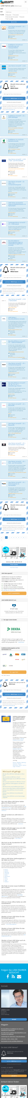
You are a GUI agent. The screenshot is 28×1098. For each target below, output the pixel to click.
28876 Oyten (12, 476)
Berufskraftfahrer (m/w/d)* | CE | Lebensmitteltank (17, 341)
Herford (24, 765)
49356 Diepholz (13, 38)
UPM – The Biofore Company (14, 149)
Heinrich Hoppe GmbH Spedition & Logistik (17, 472)
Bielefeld (19, 762)
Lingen (14, 766)
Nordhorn (18, 766)
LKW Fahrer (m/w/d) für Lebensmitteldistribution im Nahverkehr (17, 204)
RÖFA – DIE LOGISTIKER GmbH (14, 433)
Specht (9, 413)
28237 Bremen (13, 417)
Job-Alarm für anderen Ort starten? (14, 102)
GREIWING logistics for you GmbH (15, 493)
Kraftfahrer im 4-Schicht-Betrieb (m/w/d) (16, 140)
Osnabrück (15, 763)
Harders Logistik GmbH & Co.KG (15, 329)
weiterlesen (21, 642)
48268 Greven (13, 497)
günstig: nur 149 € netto (10, 590)
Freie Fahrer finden (14, 567)
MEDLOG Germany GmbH (13, 372)
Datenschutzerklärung (10, 109)
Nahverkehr (8, 14)
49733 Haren (13, 196)
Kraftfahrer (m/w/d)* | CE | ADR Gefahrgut (16, 116)
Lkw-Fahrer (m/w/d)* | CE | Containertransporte (16, 364)
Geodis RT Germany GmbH (14, 230)
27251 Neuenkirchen (14, 133)
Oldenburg (23, 762)
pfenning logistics (12, 212)
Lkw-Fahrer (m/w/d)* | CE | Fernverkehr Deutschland (16, 444)
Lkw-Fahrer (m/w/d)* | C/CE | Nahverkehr (17, 300)
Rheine (20, 765)
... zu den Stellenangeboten (10, 924)
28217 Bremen (13, 376)
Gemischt (21, 16)
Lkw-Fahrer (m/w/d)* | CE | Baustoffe (16, 27)
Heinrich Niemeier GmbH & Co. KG (15, 34)
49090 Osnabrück (13, 175)
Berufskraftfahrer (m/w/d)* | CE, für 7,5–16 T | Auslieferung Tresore (17, 384)
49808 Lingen (13, 234)
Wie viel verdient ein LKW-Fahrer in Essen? (11, 777)
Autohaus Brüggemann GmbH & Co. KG (16, 254)
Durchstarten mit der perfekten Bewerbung (12, 1041)
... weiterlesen (20, 823)
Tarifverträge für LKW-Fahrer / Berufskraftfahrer (13, 1036)
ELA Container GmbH (12, 192)
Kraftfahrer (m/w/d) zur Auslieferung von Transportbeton (15, 46)
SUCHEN (14, 22)
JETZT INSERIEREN (14, 593)
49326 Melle (12, 455)
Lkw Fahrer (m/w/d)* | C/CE (17, 66)
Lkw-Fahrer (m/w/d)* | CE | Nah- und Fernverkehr (16, 462)
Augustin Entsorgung (12, 72)
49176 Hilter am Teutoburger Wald (17, 357)
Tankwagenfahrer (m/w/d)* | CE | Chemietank (17, 223)
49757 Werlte (13, 76)
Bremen (14, 762)
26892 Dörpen (13, 153)
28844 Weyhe (13, 335)
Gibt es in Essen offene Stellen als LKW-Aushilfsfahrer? (14, 788)
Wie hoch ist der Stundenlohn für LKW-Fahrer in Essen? (14, 781)
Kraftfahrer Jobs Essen (17, 749)
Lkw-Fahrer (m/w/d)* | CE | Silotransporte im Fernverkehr (16, 483)
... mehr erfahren (18, 838)
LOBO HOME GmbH (12, 307)
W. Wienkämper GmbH (13, 451)
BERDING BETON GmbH (13, 55)
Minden (19, 763)
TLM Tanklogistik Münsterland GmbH (16, 351)
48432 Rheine (13, 260)
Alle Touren (9, 18)
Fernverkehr (16, 14)
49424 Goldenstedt (14, 59)
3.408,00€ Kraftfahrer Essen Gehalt (18, 739)
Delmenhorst (15, 765)
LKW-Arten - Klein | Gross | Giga (9, 1039)
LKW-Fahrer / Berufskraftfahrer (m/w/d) (16, 318)
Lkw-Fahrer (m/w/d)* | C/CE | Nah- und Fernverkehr (17, 160)
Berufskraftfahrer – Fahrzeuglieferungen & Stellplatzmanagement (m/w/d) (15, 243)
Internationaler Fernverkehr (11, 16)
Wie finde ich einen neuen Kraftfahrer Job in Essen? (13, 786)
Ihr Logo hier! (14, 672)
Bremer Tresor (11, 393)
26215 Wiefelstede (14, 216)
